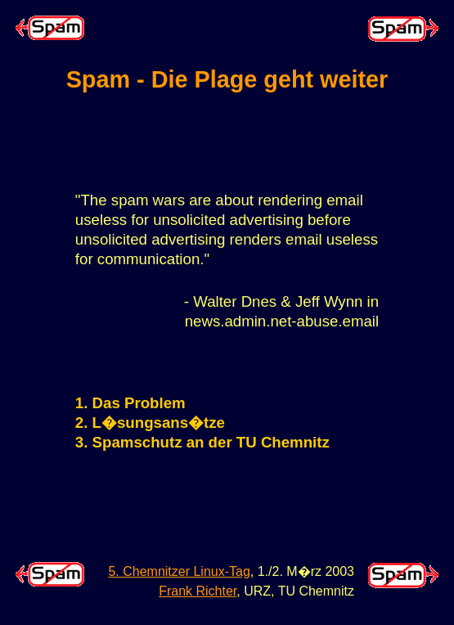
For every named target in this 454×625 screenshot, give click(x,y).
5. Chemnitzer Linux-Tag (178, 571)
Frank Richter (197, 591)
